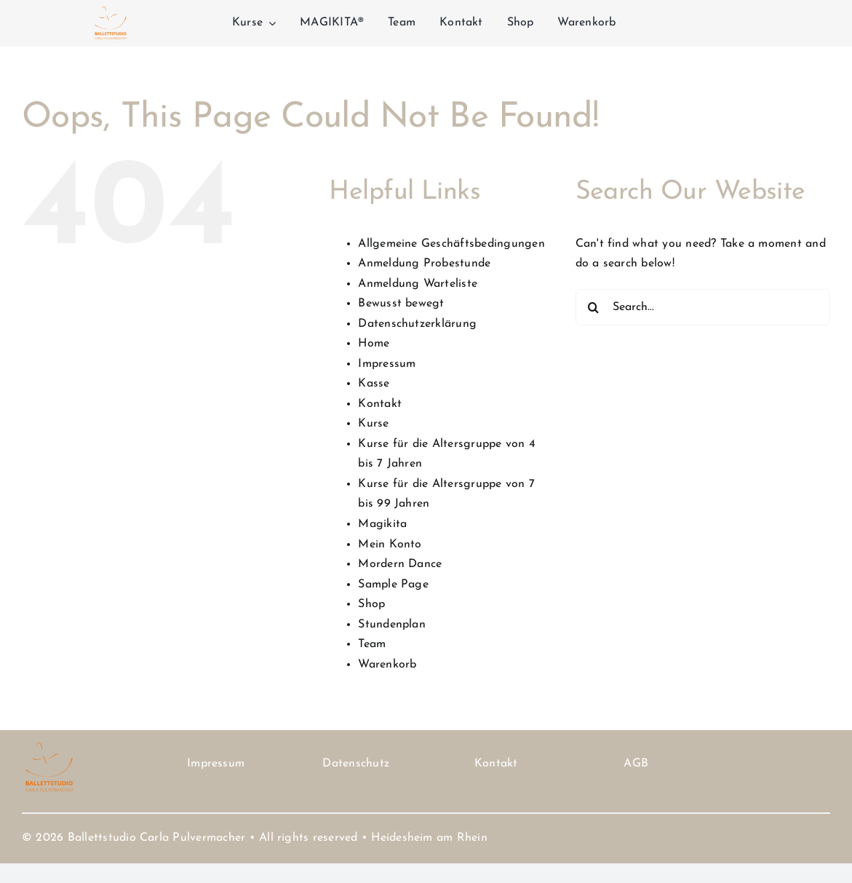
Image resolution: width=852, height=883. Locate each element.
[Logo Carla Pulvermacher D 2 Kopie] (110, 9)
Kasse (373, 383)
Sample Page (393, 584)
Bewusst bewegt (401, 303)
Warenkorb (387, 664)
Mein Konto (389, 544)
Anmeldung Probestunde (424, 263)
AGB (636, 763)
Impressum (386, 364)
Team (372, 644)
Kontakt (380, 404)
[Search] (594, 307)
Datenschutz (355, 763)
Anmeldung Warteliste (417, 284)
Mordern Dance (400, 564)
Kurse (373, 423)
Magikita (382, 524)
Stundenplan (392, 624)
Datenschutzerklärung (417, 324)
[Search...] (703, 307)
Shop (371, 604)
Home (373, 343)
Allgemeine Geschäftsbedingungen (451, 244)
